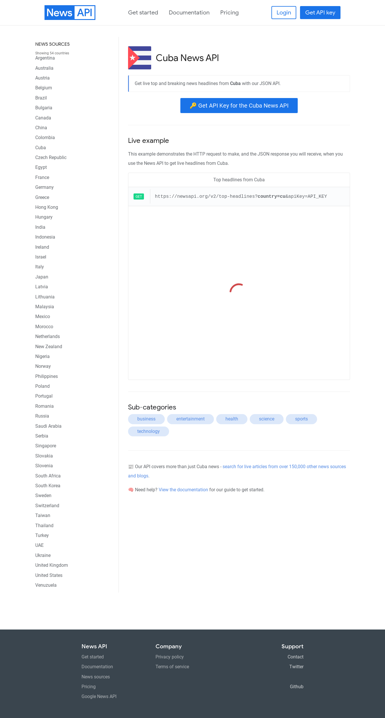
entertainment (190, 419)
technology (148, 431)
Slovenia (44, 465)
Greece (42, 197)
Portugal (44, 396)
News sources (52, 44)
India (40, 227)
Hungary (44, 217)
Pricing (229, 12)
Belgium (43, 88)
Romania (44, 406)
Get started (143, 12)
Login (284, 12)
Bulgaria (43, 107)
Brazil (41, 98)
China (41, 127)
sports (301, 419)
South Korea (47, 485)
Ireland (42, 247)
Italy (39, 267)
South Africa (48, 476)
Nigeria (42, 356)
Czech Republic (50, 157)
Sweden (43, 495)
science (266, 419)
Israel (40, 257)
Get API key (320, 12)
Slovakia (44, 456)
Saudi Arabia (48, 426)
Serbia (41, 436)
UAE (39, 545)
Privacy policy (170, 657)
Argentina (45, 58)
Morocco (44, 326)
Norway (43, 366)
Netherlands (47, 336)
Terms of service (172, 666)
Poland (42, 386)
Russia (42, 416)
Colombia (45, 137)
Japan (41, 277)
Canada (43, 118)
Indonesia (45, 237)
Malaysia (44, 306)
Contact (295, 657)
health (231, 419)
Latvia (41, 286)
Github (296, 686)
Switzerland (47, 505)
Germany (44, 187)
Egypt (41, 167)
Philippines (46, 376)
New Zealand (48, 346)
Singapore (45, 445)
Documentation (189, 12)
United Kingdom (51, 565)
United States (48, 575)
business (146, 419)
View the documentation (183, 489)
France (42, 177)
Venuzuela (46, 585)
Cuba (40, 147)
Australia (44, 68)
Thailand (44, 525)
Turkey (42, 535)
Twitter (296, 666)
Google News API (99, 696)
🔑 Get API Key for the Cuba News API (239, 105)
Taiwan (42, 515)
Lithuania (45, 297)
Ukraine (43, 555)
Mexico (42, 316)
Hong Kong (46, 207)
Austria (42, 78)
